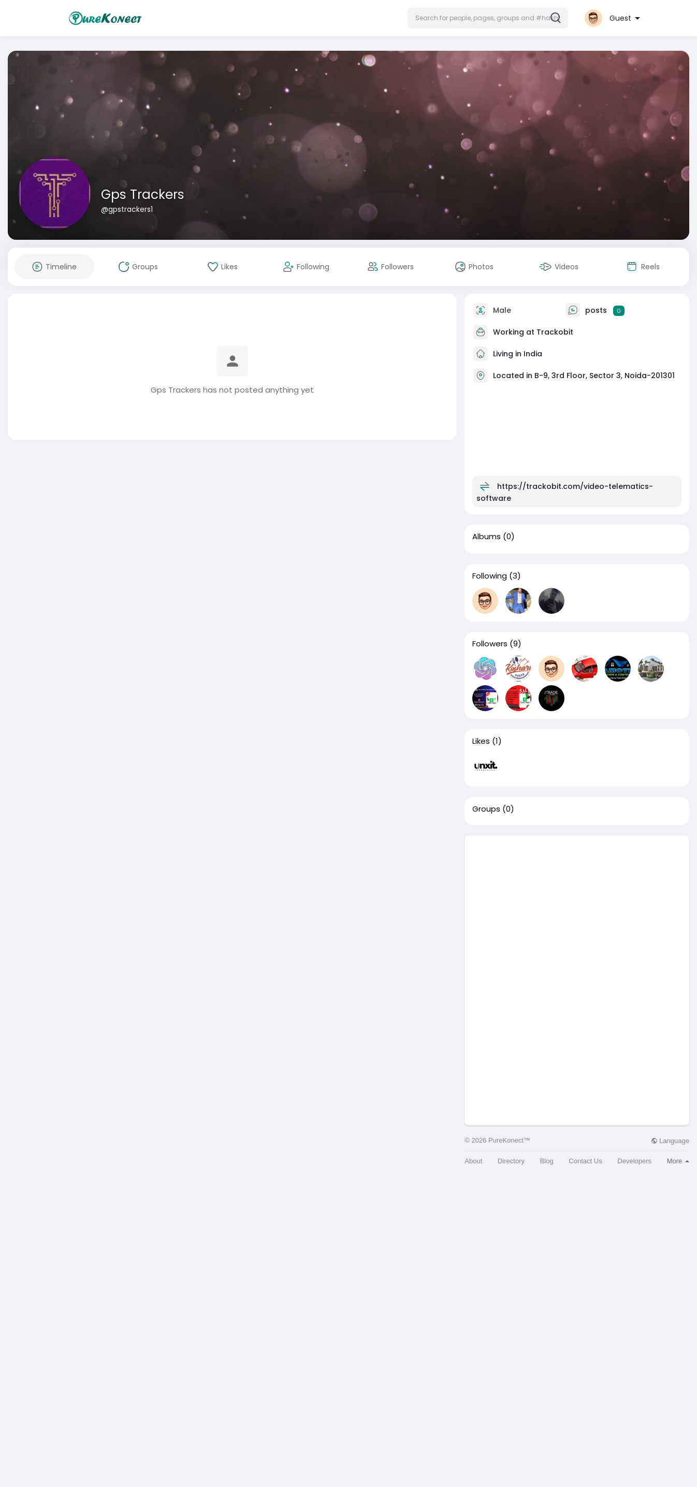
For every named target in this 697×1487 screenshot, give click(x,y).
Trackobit (554, 332)
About (473, 1161)
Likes (481, 741)
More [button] (678, 1161)
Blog (547, 1161)
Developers (634, 1161)
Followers (489, 644)
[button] (488, 18)
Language (670, 1140)
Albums (486, 536)
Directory (511, 1161)
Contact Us (585, 1161)
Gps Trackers (142, 194)
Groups (486, 809)
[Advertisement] (576, 907)
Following (489, 576)
